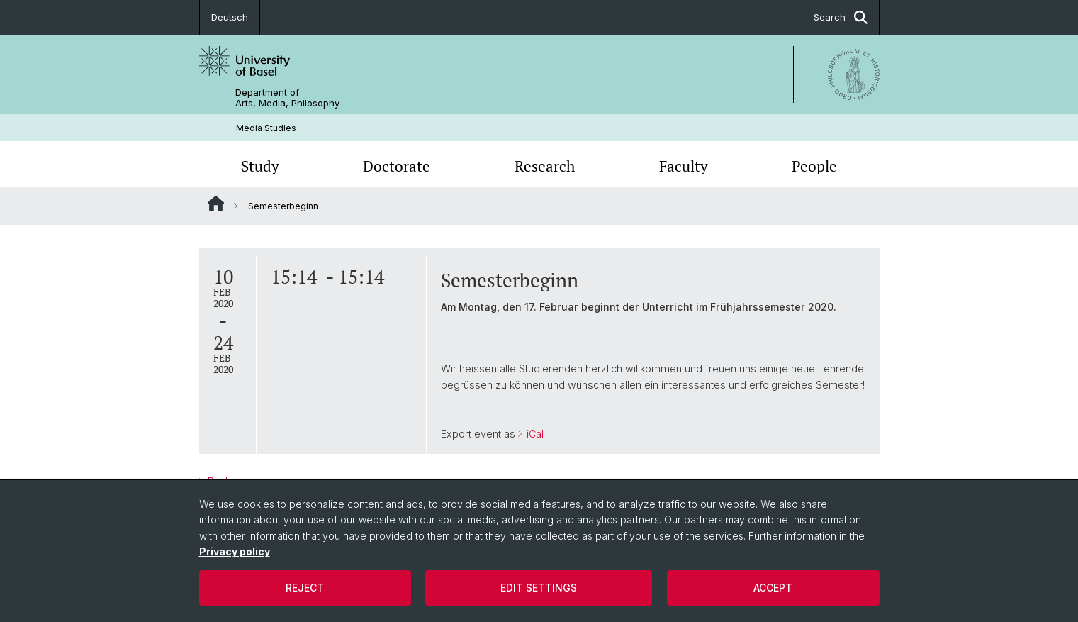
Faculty (683, 166)
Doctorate (396, 166)
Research (545, 166)
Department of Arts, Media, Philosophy (287, 98)
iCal (533, 434)
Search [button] (841, 17)
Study (260, 166)
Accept (772, 588)
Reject (305, 588)
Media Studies (266, 128)
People (814, 166)
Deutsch (229, 17)
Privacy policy (234, 551)
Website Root (216, 203)
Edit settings (538, 588)
